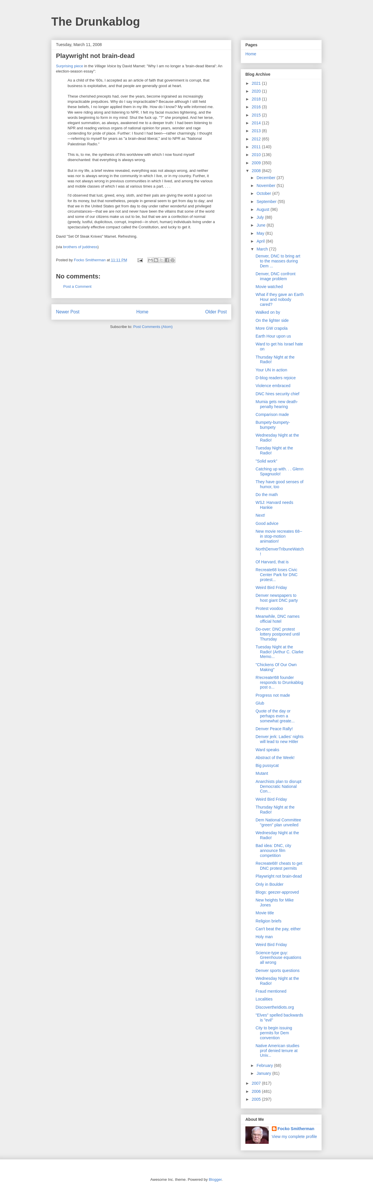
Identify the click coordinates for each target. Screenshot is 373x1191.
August (263, 209)
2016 (257, 107)
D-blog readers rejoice (276, 377)
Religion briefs (268, 921)
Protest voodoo (269, 608)
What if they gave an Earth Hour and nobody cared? (280, 299)
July (260, 217)
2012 (257, 139)
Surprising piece (69, 66)
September (266, 201)
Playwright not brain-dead (279, 876)
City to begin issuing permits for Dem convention (274, 1033)
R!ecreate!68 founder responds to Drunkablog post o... (279, 682)
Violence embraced (273, 385)
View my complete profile (294, 1136)
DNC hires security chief (277, 393)
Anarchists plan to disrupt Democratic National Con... (278, 786)
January (264, 1073)
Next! (260, 515)
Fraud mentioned (271, 991)
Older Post (216, 311)
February (265, 1065)
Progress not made (273, 695)
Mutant (262, 773)
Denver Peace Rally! (274, 728)
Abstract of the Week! (275, 757)
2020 (257, 91)
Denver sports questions (278, 970)
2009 (257, 162)
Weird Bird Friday (271, 587)
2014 (257, 123)
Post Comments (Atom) (153, 326)
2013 (257, 130)
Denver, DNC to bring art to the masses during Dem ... (278, 261)
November (266, 185)
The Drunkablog (95, 21)
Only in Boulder (270, 884)
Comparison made (272, 414)
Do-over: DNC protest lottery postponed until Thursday (278, 634)
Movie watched (269, 286)
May (260, 233)
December (266, 177)
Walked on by (268, 312)
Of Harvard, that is (272, 562)
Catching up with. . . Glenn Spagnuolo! (279, 471)
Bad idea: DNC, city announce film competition (273, 850)
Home (142, 311)
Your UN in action (271, 370)
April (261, 241)
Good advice (267, 523)
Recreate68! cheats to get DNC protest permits (279, 866)
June (261, 225)
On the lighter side (272, 320)
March (262, 249)
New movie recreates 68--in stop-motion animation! (279, 536)
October (264, 193)
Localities (264, 999)
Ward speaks (267, 749)
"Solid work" (266, 461)
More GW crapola (272, 328)
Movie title (265, 913)
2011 (257, 146)
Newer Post (68, 311)
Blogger (215, 1179)
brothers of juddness (80, 247)
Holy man (264, 936)
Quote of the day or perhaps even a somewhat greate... (275, 716)
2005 (257, 1099)
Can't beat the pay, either (278, 929)
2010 (257, 154)
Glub (260, 703)
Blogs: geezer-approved (277, 892)
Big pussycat (267, 765)
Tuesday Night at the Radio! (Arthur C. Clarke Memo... (279, 652)
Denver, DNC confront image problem (275, 276)
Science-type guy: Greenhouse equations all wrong (278, 957)
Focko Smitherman (296, 1128)
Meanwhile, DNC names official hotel (278, 619)
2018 (257, 99)
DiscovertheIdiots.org (275, 1007)
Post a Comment (77, 286)
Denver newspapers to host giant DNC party (277, 598)
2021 (257, 83)
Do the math (267, 494)
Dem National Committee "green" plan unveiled (278, 822)
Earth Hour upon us (273, 336)
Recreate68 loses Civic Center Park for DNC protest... (277, 574)
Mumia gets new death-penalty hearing (277, 404)
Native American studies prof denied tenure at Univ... (277, 1050)
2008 (257, 170)
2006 (257, 1091)
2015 (257, 115)
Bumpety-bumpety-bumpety (273, 425)
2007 (257, 1083)
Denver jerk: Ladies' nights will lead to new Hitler (280, 739)
